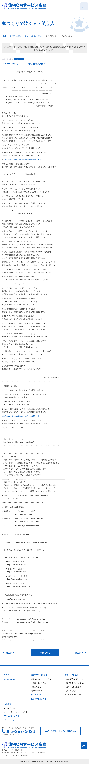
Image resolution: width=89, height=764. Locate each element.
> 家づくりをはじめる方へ (41, 679)
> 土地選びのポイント (73, 695)
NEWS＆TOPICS (10, 679)
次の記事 (79, 653)
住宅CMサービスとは (39, 675)
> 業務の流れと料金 (38, 683)
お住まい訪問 (36, 695)
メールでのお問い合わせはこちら (60, 731)
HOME (6, 675)
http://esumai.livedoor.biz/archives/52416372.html (20, 416)
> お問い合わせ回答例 (73, 687)
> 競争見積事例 (37, 691)
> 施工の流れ (36, 687)
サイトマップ (9, 720)
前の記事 (10, 653)
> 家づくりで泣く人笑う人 (75, 683)
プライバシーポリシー (12, 716)
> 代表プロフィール (11, 708)
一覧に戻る (45, 653)
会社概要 (7, 704)
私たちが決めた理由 (38, 699)
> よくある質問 (70, 691)
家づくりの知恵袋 (71, 675)
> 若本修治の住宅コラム (74, 679)
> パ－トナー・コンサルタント (16, 712)
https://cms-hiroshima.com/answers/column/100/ (23, 160)
